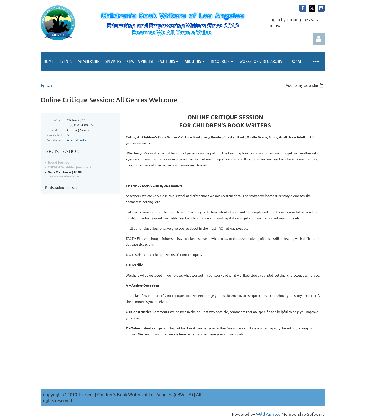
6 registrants (76, 140)
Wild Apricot (268, 413)
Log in (319, 39)
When (58, 120)
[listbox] (305, 85)
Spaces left (54, 135)
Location (55, 130)
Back (49, 86)
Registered (54, 140)
